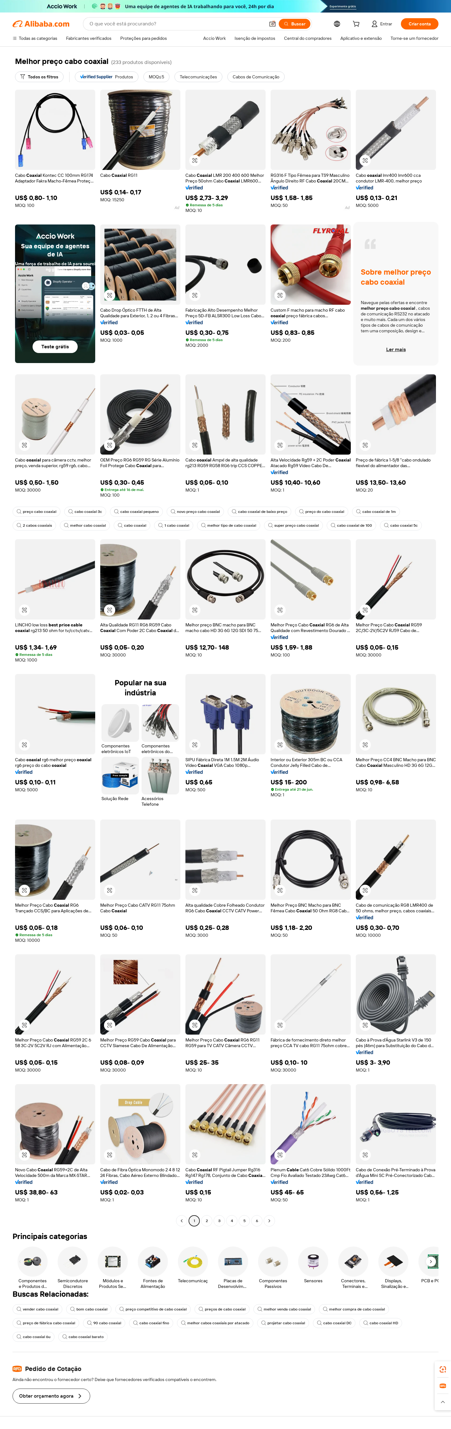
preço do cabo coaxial (321, 511)
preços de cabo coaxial (222, 1309)
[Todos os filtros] (39, 76)
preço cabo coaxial (36, 511)
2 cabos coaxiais (34, 525)
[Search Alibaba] (177, 23)
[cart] (357, 24)
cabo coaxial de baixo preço (259, 511)
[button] (272, 24)
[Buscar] (294, 24)
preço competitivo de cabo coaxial (153, 1309)
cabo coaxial (132, 525)
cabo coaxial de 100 (351, 525)
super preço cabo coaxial (293, 525)
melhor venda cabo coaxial (284, 1309)
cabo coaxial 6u (33, 1336)
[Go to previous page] (181, 1220)
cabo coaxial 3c (85, 511)
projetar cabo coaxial (283, 1323)
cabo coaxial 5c (401, 525)
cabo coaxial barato (83, 1336)
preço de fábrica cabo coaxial (46, 1323)
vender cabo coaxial (37, 1309)
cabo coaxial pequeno (136, 511)
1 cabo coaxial (173, 525)
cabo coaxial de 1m (376, 511)
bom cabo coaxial (88, 1309)
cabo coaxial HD (380, 1323)
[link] (443, 1369)
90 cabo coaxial (104, 1323)
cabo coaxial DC (334, 1323)
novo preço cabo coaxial (195, 511)
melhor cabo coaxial (85, 525)
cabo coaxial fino (151, 1323)
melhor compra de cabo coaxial (354, 1309)
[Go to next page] (269, 1220)
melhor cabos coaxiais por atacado (215, 1323)
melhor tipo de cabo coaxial (228, 525)
